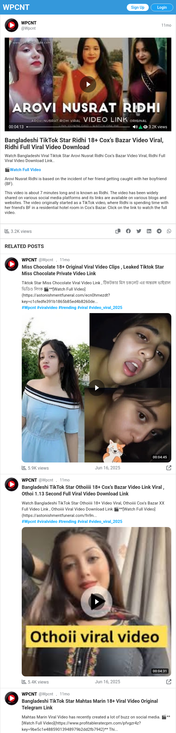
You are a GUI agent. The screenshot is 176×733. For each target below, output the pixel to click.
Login (162, 7)
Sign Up (138, 7)
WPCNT (16, 7)
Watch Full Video (25, 169)
